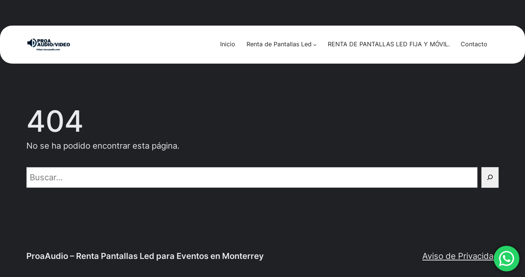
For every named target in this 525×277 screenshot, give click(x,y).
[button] (506, 258)
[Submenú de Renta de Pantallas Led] (315, 44)
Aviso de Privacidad (460, 256)
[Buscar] (490, 177)
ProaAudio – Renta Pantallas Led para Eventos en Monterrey (145, 256)
